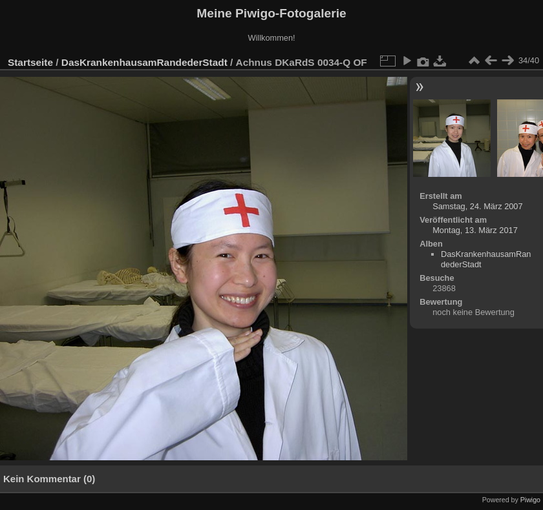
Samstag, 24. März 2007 (477, 206)
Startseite (30, 62)
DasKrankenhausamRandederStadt (144, 62)
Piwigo (530, 500)
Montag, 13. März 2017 (475, 230)
